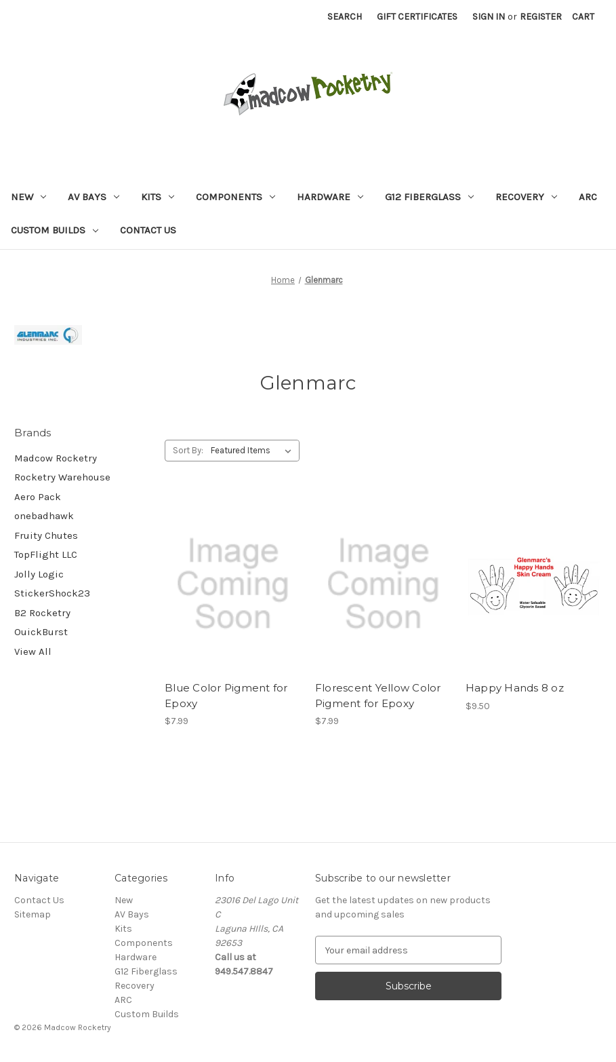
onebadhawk (44, 516)
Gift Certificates (417, 16)
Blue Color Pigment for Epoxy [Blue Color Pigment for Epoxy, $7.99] (226, 695)
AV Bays (93, 197)
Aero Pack (37, 497)
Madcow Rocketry (55, 458)
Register (541, 16)
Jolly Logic (39, 574)
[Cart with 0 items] (583, 16)
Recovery (526, 197)
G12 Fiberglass (429, 197)
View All (33, 651)
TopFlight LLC (45, 554)
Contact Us (148, 230)
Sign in (488, 16)
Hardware (330, 197)
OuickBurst (41, 632)
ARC (588, 197)
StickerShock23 (52, 593)
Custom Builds (54, 230)
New (28, 197)
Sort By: (188, 450)
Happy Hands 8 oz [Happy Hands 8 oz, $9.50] (515, 687)
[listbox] (254, 450)
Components (235, 197)
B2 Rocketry (42, 613)
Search (344, 16)
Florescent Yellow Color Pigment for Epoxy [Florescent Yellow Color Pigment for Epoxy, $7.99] (378, 695)
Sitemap (32, 914)
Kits (157, 197)
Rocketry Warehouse (62, 477)
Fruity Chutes (46, 535)
